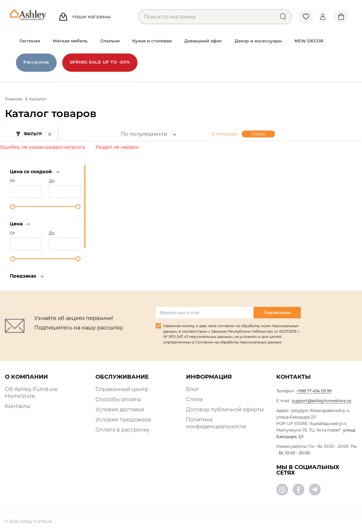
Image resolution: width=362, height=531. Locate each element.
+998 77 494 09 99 (314, 390)
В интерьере (224, 133)
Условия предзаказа (123, 420)
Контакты (18, 406)
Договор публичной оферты (225, 409)
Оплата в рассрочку (122, 430)
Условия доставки (119, 409)
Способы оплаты (118, 399)
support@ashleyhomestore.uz (321, 400)
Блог (192, 389)
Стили (194, 399)
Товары (258, 133)
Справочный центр (121, 389)
